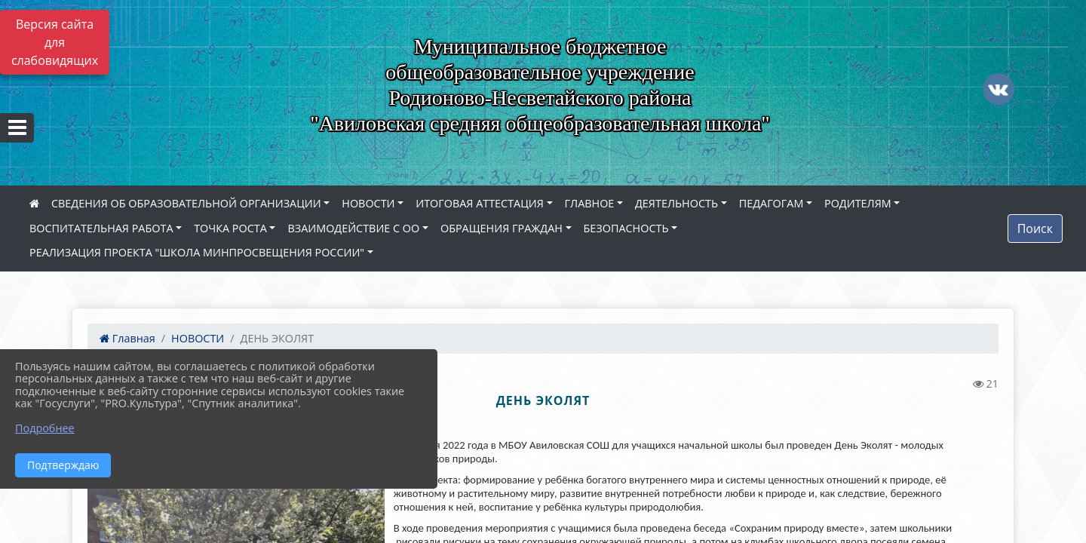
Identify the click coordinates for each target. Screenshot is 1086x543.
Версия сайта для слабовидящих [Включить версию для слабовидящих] (54, 42)
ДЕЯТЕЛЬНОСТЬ (676, 203)
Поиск (1035, 228)
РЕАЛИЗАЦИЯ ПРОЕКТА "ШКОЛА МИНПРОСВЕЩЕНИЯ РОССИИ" (196, 252)
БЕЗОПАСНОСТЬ (626, 228)
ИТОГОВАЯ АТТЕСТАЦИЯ (480, 203)
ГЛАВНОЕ (590, 203)
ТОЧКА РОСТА (230, 228)
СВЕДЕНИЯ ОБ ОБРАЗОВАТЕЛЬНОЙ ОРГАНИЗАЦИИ (186, 203)
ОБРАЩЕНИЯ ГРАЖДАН (501, 228)
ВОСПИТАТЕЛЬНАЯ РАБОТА (101, 228)
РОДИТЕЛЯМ (857, 203)
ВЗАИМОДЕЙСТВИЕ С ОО (353, 228)
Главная (127, 338)
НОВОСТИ (368, 203)
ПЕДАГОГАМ (771, 203)
